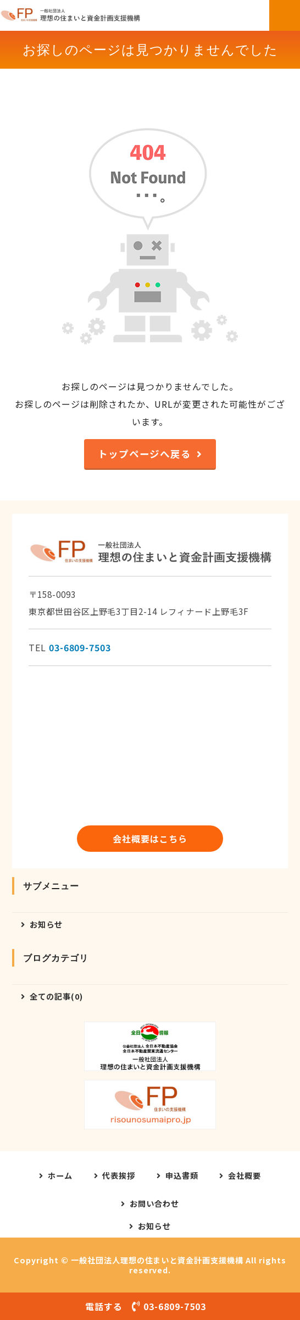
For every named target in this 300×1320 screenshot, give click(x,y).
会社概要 (244, 1175)
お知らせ (46, 924)
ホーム (60, 1175)
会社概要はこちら (150, 838)
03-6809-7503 (80, 647)
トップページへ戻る (145, 454)
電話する (149, 1306)
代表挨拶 (118, 1175)
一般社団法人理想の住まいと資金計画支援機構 (157, 1260)
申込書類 (181, 1175)
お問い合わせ (154, 1203)
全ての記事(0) (56, 996)
